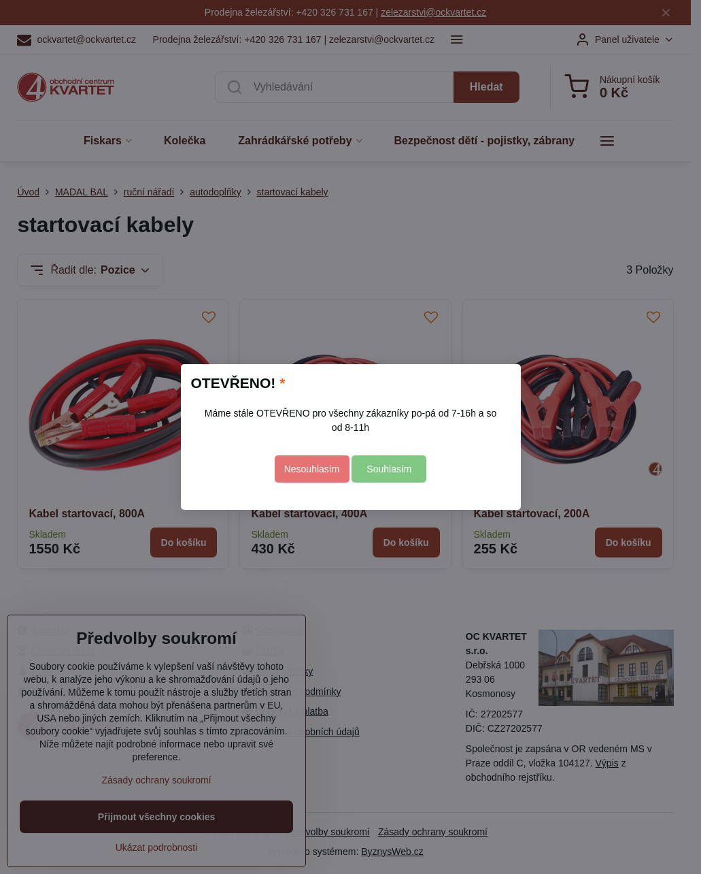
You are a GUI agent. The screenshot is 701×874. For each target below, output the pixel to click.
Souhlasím (388, 469)
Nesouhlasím (312, 469)
